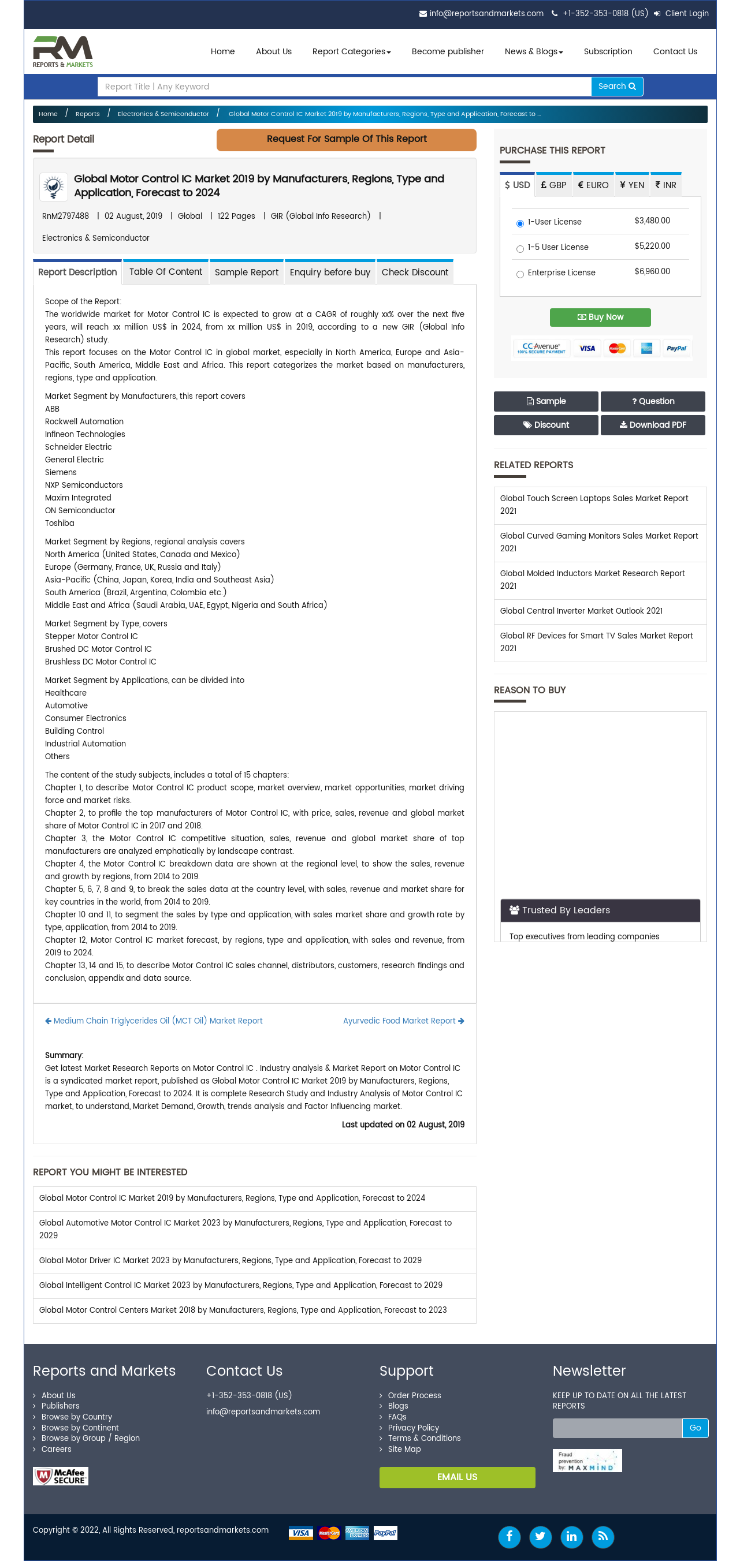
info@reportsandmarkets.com (487, 14)
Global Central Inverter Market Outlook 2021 (581, 612)
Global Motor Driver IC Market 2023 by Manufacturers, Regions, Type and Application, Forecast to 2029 (230, 1261)
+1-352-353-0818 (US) (606, 14)
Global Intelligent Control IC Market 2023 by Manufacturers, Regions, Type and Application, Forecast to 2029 (240, 1286)
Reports (88, 114)
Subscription (608, 51)
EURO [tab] (593, 185)
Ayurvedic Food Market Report (403, 1021)
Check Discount (415, 273)
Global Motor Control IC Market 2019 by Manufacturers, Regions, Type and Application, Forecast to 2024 (259, 186)
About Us (274, 51)
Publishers (56, 1407)
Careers (52, 1450)
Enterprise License (556, 273)
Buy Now (600, 317)
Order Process (410, 1396)
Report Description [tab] (77, 273)
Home (223, 51)
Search (617, 86)
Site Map (400, 1450)
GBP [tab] (554, 185)
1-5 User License (552, 248)
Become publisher (448, 51)
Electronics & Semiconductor (163, 114)
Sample (546, 401)
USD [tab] (517, 185)
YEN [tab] (632, 185)
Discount (546, 425)
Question (653, 401)
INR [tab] (666, 185)
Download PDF (653, 425)
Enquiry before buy (330, 273)
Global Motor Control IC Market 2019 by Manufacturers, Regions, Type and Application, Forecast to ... (384, 114)
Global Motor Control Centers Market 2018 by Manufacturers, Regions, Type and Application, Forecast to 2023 (243, 1311)
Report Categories (349, 51)
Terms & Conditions (420, 1439)
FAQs (393, 1417)
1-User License (549, 223)
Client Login (681, 14)
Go (695, 1428)
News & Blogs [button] (534, 51)
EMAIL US (457, 1477)
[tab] (166, 271)
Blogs (394, 1407)
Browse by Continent (76, 1428)
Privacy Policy (409, 1428)
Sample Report (246, 273)
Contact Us (675, 51)
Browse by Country (72, 1417)
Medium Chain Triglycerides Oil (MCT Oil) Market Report (154, 1021)
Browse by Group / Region (86, 1439)
